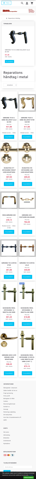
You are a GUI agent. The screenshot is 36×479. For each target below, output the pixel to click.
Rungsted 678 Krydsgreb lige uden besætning (27, 170)
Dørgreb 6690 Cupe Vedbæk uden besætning (9, 357)
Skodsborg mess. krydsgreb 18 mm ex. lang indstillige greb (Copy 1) (27, 358)
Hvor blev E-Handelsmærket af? (12, 417)
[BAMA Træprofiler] (18, 10)
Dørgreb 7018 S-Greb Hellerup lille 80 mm (17, 51)
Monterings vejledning (9, 412)
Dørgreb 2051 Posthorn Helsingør (27, 216)
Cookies (5, 401)
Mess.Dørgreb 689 (9, 215)
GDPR (5, 420)
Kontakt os (6, 406)
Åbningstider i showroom (10, 387)
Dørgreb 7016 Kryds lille (26, 264)
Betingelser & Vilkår (8, 398)
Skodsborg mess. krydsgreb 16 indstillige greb (27, 310)
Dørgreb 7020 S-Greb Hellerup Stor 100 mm (27, 120)
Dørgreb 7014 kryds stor (9, 264)
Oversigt (5, 409)
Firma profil (6, 396)
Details (31, 475)
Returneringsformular (9, 404)
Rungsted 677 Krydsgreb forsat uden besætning (9, 170)
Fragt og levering (8, 393)
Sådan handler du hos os (10, 390)
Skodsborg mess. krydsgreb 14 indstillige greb (9, 310)
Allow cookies (28, 477)
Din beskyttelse (7, 414)
